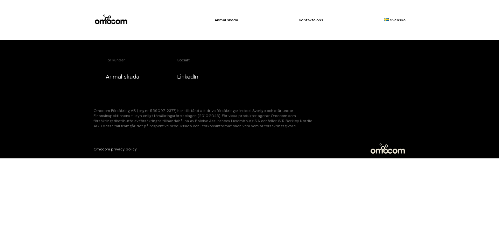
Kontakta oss (311, 20)
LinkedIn (187, 76)
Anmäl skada (226, 20)
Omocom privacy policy (115, 149)
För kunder (115, 60)
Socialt (183, 60)
